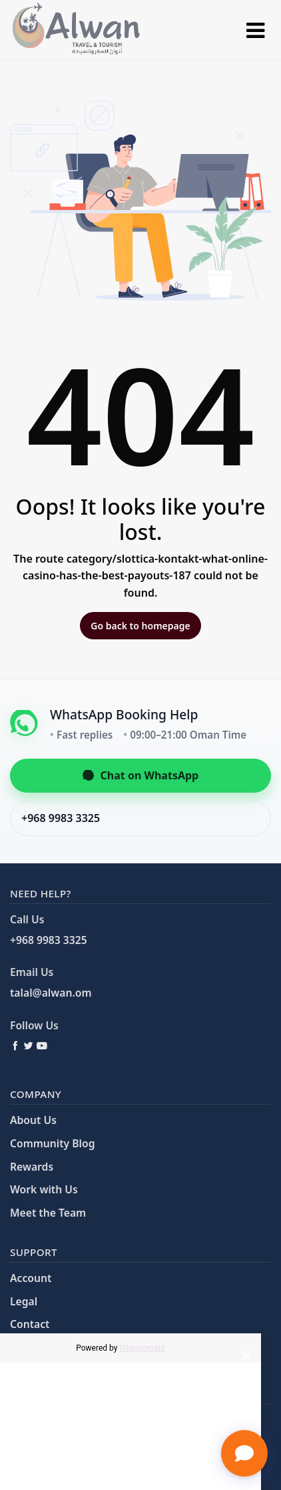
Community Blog (52, 1143)
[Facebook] (15, 1045)
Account (30, 1278)
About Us (33, 1120)
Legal (23, 1301)
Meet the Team (48, 1212)
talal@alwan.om (50, 992)
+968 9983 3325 (60, 818)
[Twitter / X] (28, 1045)
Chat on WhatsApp (140, 775)
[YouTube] (42, 1045)
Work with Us (44, 1189)
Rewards (31, 1166)
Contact (29, 1324)
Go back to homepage (140, 625)
